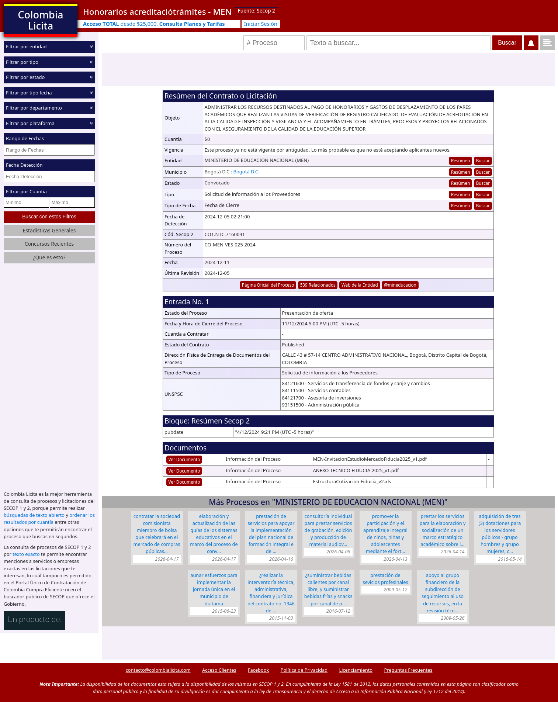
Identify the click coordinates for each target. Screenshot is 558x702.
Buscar (483, 160)
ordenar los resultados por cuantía (49, 518)
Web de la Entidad (360, 285)
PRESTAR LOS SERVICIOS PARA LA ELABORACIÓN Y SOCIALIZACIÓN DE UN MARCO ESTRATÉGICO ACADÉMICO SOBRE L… (443, 530)
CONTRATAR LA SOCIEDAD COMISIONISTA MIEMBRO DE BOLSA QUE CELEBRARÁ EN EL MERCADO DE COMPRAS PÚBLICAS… (157, 534)
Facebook (258, 670)
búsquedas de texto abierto (34, 515)
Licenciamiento (355, 670)
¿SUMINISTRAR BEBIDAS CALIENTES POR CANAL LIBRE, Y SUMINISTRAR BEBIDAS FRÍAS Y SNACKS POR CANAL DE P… (328, 589)
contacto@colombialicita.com (158, 670)
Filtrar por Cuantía (26, 191)
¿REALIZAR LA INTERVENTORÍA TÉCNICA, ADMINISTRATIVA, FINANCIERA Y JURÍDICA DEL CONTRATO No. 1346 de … (271, 593)
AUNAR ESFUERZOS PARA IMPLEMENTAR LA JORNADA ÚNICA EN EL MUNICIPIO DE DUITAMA (213, 589)
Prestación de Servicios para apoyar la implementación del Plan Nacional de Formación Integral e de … (270, 534)
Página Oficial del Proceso (268, 285)
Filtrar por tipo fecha (29, 92)
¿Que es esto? (49, 257)
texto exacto (26, 554)
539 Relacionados (318, 285)
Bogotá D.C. (246, 171)
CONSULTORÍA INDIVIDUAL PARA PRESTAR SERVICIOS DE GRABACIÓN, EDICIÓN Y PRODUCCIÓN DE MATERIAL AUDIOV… (328, 530)
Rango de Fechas (25, 138)
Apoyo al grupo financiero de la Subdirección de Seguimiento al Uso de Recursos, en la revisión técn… (443, 593)
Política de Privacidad (304, 670)
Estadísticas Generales (49, 230)
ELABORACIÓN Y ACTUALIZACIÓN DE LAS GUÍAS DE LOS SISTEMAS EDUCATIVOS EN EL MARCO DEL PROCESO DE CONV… (214, 534)
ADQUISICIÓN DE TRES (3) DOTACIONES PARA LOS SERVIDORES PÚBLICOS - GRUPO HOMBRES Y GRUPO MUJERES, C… (500, 534)
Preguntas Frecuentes (408, 670)
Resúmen (460, 160)
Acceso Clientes (219, 670)
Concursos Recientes (49, 243)
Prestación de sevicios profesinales (385, 578)
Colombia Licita (40, 20)
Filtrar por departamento (34, 107)
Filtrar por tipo (22, 61)
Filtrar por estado (25, 77)
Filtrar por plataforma (30, 123)
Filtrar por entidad (26, 46)
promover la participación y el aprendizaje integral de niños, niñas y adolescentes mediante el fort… (385, 534)
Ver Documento (184, 459)
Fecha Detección (24, 165)
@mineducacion (400, 285)
